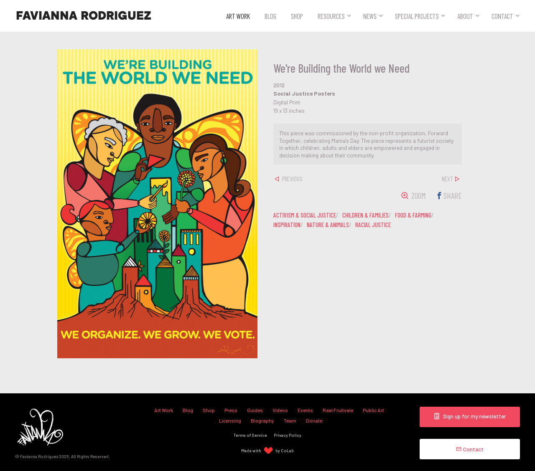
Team (290, 420)
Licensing (230, 420)
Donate (314, 420)
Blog (270, 16)
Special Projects (417, 16)
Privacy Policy (287, 435)
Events (305, 410)
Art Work (238, 16)
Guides (255, 410)
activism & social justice (304, 215)
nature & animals (328, 224)
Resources (331, 16)
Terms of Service (250, 435)
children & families (365, 215)
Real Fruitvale (338, 410)
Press (230, 410)
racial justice (373, 224)
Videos (280, 410)
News (370, 16)
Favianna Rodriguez (83, 16)
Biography (262, 420)
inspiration (287, 224)
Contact (502, 16)
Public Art (373, 410)
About (465, 16)
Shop (297, 16)
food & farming (413, 215)
